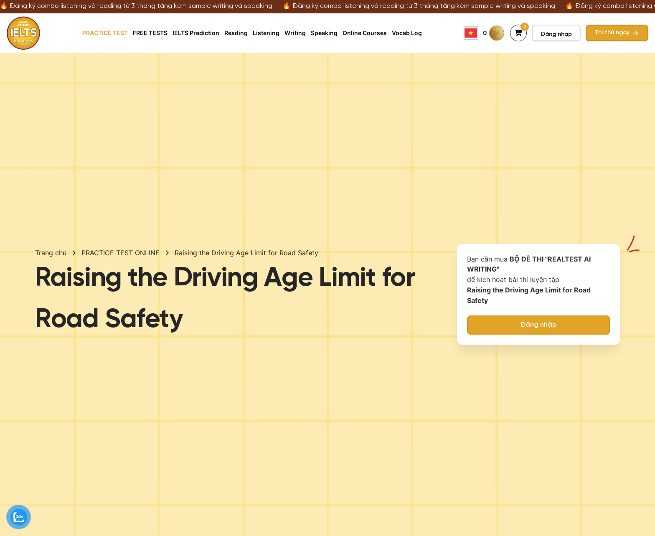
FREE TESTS (150, 32)
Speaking (324, 32)
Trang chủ (50, 253)
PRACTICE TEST (105, 32)
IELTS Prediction (196, 32)
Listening (266, 32)
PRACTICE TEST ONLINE (120, 253)
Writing (295, 32)
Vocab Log (407, 32)
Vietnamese (471, 33)
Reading (236, 32)
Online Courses (365, 32)
